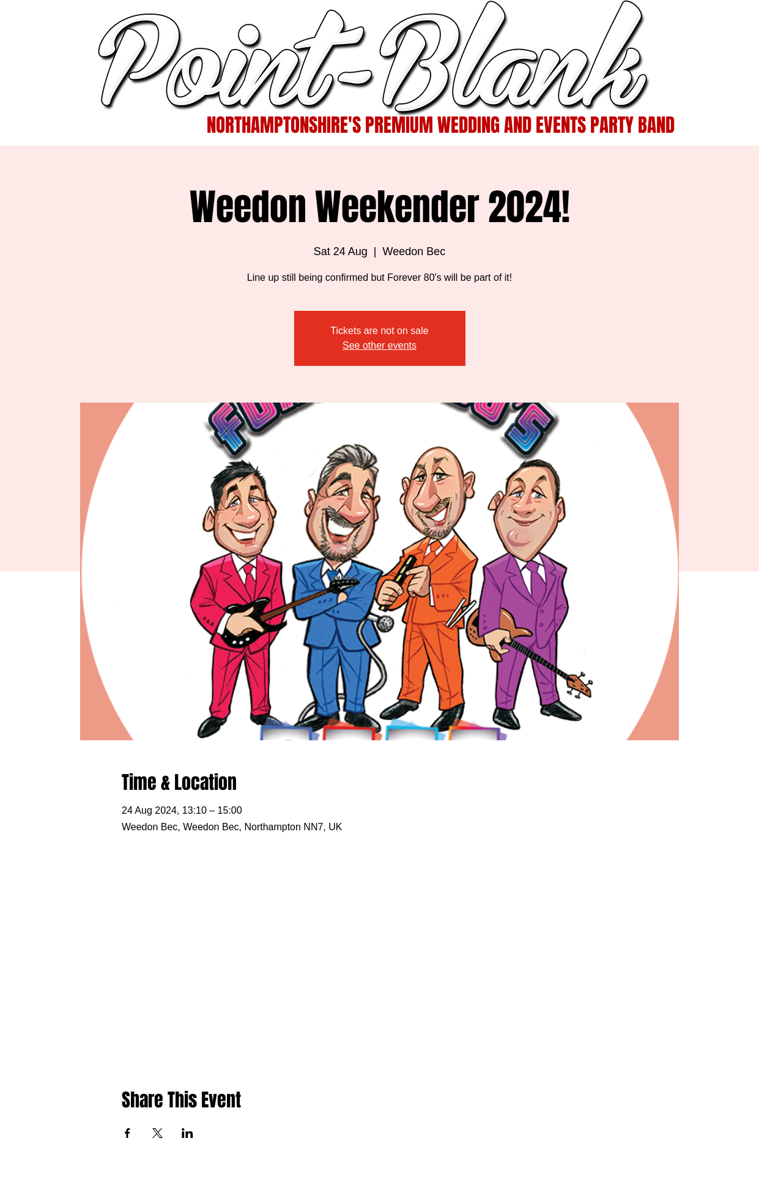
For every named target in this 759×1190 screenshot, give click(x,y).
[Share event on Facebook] (127, 1133)
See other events (379, 345)
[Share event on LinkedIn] (187, 1133)
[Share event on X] (157, 1133)
